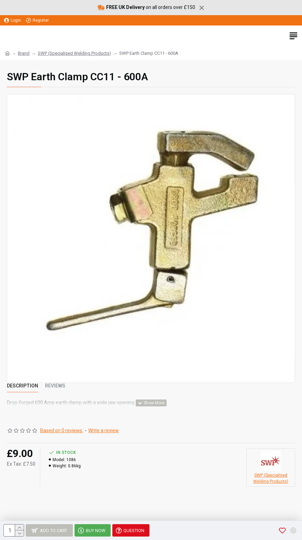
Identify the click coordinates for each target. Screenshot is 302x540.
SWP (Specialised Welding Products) (74, 53)
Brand (24, 53)
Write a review (103, 430)
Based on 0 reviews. (61, 430)
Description (22, 385)
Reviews (55, 385)
